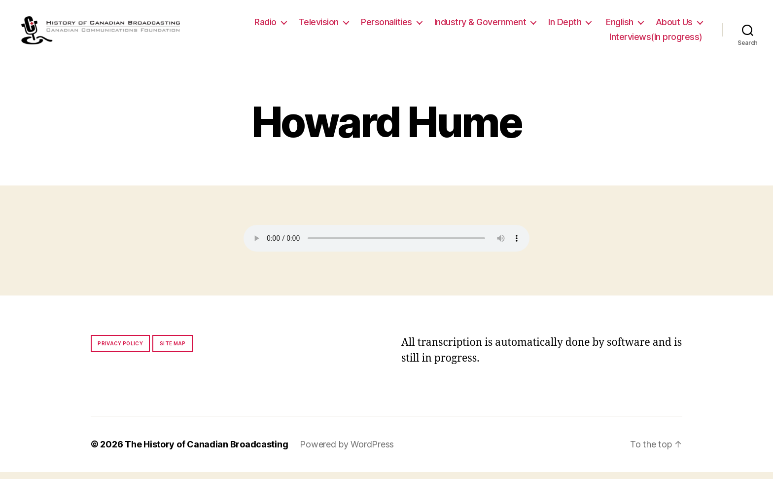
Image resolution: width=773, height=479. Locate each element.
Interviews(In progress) (656, 40)
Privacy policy (120, 350)
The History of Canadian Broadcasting (206, 451)
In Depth (564, 25)
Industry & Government (480, 25)
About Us (674, 25)
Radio (265, 25)
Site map (173, 350)
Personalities (386, 25)
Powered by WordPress (347, 451)
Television (319, 25)
